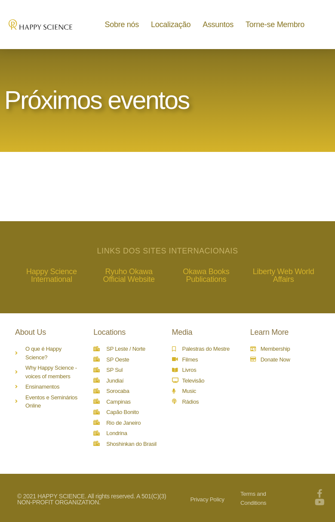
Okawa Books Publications (206, 275)
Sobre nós (121, 24)
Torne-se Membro (275, 24)
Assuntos (218, 24)
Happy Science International (51, 275)
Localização (171, 24)
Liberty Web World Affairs (283, 275)
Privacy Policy (207, 499)
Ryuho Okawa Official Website (129, 275)
